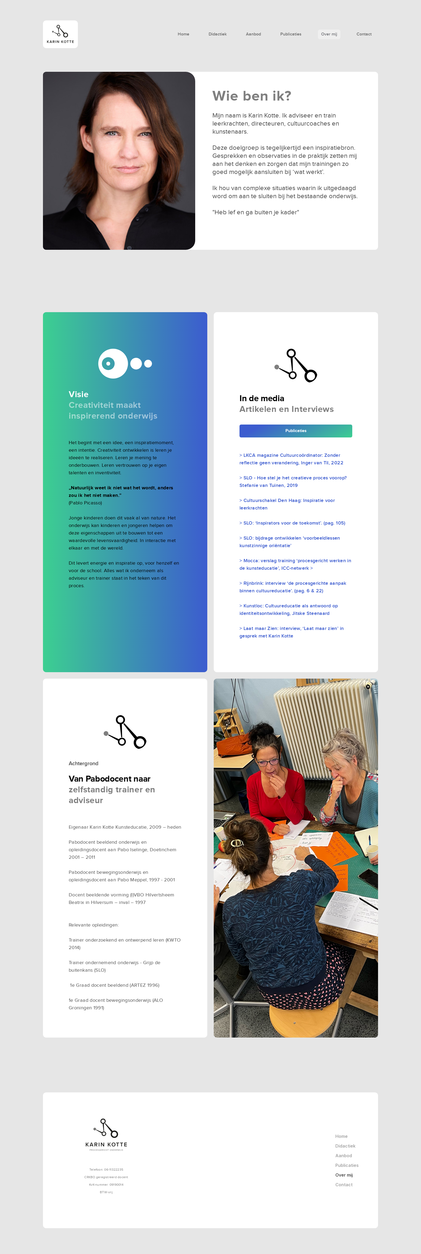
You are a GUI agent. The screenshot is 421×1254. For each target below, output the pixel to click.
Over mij (329, 34)
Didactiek (218, 34)
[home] (80, 34)
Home (183, 34)
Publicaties (291, 34)
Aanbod (253, 34)
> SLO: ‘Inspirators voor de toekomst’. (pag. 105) (292, 523)
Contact (364, 34)
